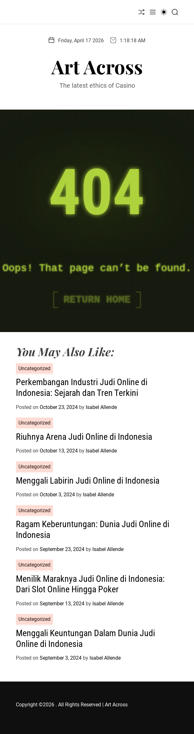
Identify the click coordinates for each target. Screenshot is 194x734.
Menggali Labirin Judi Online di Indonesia (87, 480)
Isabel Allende (101, 407)
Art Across (97, 66)
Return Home (97, 300)
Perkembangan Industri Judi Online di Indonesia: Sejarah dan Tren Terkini (81, 387)
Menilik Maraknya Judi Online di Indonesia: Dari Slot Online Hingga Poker (90, 584)
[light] (164, 12)
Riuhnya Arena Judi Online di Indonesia (84, 437)
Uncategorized (34, 368)
